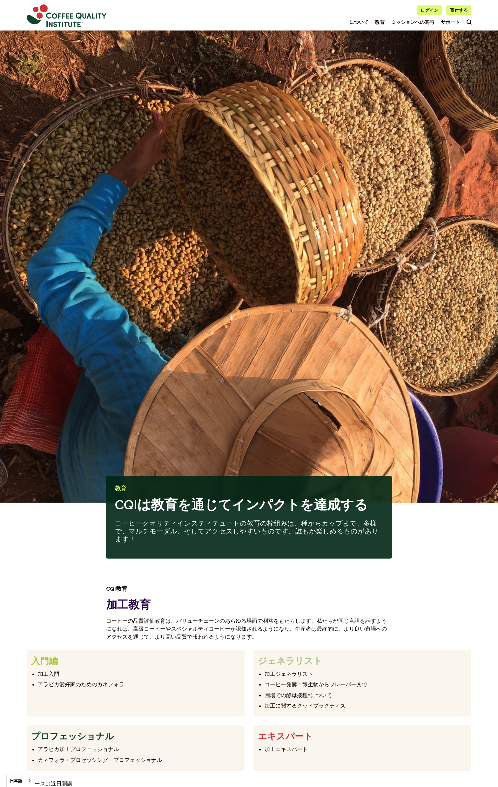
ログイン (429, 10)
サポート (450, 22)
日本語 (16, 780)
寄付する (459, 10)
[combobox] (20, 781)
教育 (380, 22)
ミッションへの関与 (412, 22)
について (358, 22)
